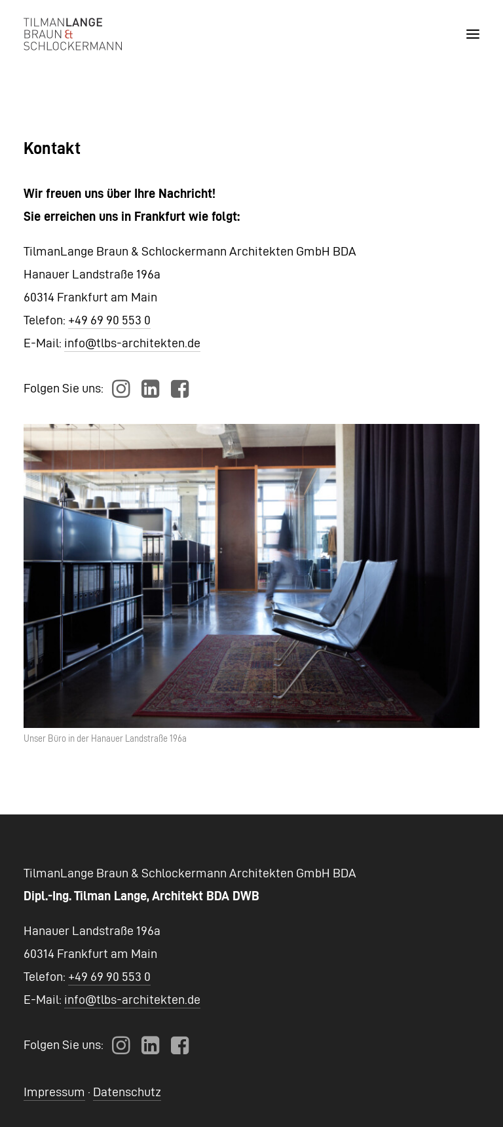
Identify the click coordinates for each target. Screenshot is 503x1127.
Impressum (54, 1091)
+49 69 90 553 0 (109, 320)
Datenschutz (127, 1091)
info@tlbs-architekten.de (132, 342)
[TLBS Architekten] (73, 34)
